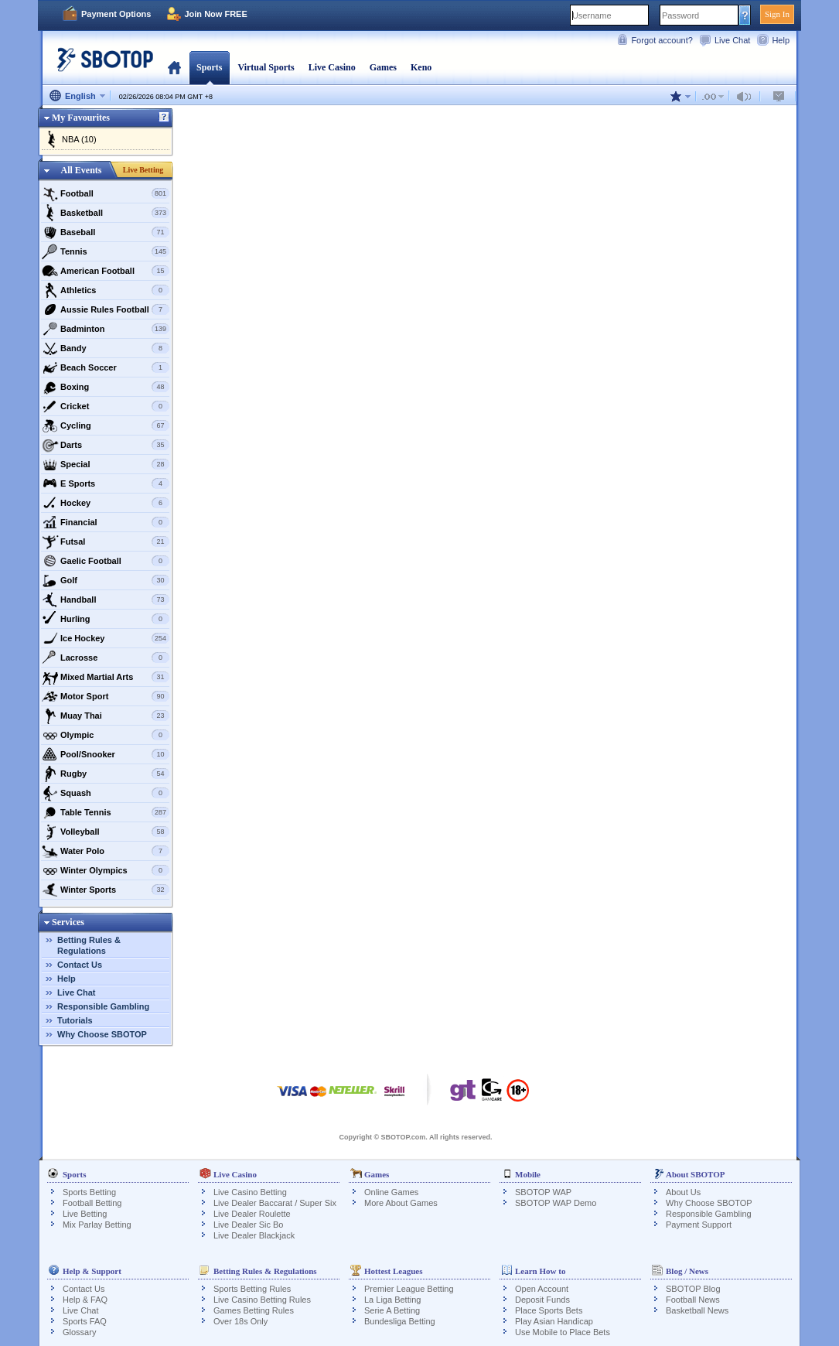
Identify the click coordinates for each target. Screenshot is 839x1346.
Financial (105, 522)
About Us (683, 1192)
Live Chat (732, 40)
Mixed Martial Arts (105, 676)
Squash (105, 792)
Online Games (391, 1192)
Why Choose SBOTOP (102, 1034)
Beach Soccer (105, 367)
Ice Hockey (105, 638)
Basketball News (697, 1310)
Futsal (105, 541)
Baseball (105, 232)
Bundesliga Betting (399, 1321)
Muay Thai (105, 715)
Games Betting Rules (253, 1310)
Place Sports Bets (548, 1310)
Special (105, 464)
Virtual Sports (265, 67)
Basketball (105, 212)
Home (174, 67)
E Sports (105, 483)
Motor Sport (105, 696)
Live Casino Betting (250, 1192)
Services (68, 922)
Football (105, 193)
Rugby (105, 773)
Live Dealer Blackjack (254, 1235)
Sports (209, 67)
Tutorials (75, 1020)
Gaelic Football (105, 560)
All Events (80, 170)
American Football (105, 270)
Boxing (105, 386)
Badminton (105, 328)
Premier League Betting (409, 1288)
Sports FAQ (85, 1321)
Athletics (105, 290)
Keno (421, 67)
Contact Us (79, 964)
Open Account (541, 1288)
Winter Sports (105, 889)
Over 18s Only (240, 1321)
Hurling (105, 618)
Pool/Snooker (105, 754)
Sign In (777, 14)
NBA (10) (79, 139)
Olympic (105, 734)
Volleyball (105, 831)
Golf (105, 580)
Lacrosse (105, 657)
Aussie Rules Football (105, 309)
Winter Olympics (105, 870)
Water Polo (105, 850)
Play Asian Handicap (554, 1321)
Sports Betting (89, 1192)
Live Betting (143, 170)
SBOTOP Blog (693, 1288)
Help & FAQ (85, 1299)
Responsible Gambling (103, 1006)
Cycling (105, 425)
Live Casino (332, 67)
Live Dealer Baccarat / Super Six (274, 1203)
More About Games (401, 1203)
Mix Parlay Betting (97, 1224)
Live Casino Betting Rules (262, 1299)
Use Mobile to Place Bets (562, 1332)
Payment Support (699, 1224)
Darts (105, 444)
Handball (105, 599)
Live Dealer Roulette (252, 1213)
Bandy (105, 348)
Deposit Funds (542, 1299)
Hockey (105, 502)
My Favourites (81, 117)
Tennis (105, 251)
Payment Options (116, 14)
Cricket (105, 406)
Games (383, 67)
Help (781, 40)
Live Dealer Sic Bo (248, 1224)
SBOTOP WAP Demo (555, 1203)
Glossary (79, 1332)
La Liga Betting (392, 1299)
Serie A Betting (392, 1310)
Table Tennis (105, 812)
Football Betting (92, 1203)
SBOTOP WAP (543, 1192)
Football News (693, 1299)
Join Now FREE (215, 14)
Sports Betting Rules (252, 1288)
